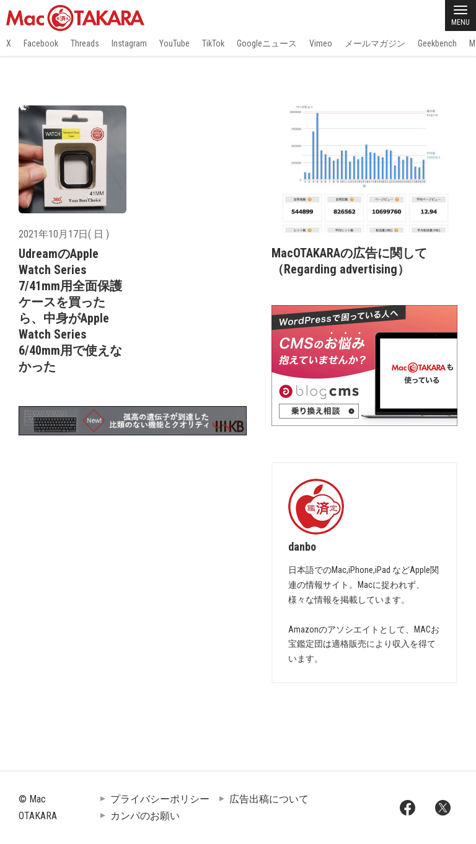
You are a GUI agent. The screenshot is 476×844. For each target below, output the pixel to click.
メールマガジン (375, 43)
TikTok (213, 43)
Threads (85, 43)
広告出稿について (269, 799)
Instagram (129, 43)
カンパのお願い (145, 816)
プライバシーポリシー (159, 799)
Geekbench (437, 43)
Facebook (41, 43)
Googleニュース (267, 43)
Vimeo (320, 43)
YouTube (174, 43)
